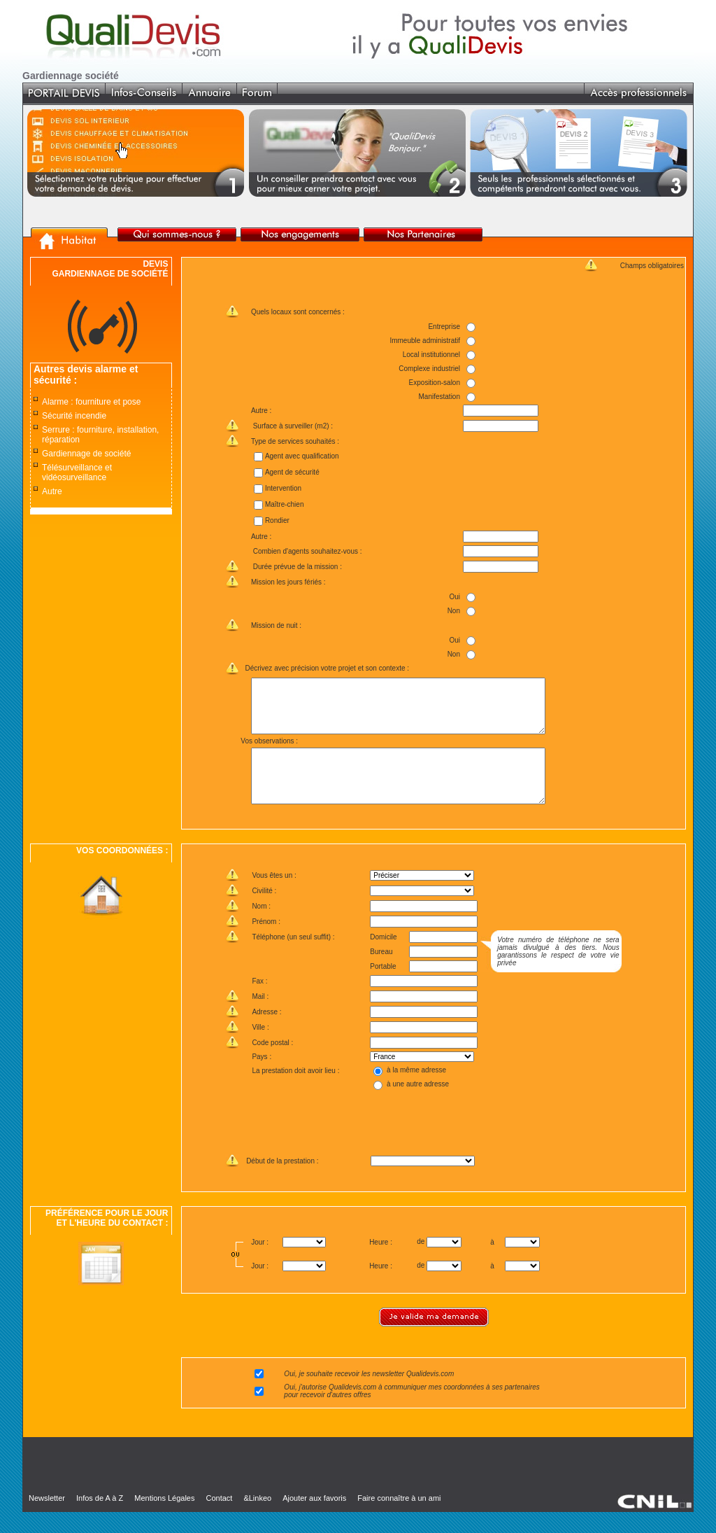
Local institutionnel (430, 354)
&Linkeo (257, 1519)
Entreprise (444, 326)
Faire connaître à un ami (399, 1519)
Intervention (282, 488)
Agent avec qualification (301, 456)
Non (453, 611)
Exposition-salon (433, 382)
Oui (454, 597)
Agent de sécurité (291, 472)
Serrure (56, 430)
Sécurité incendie (74, 416)
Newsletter (47, 1519)
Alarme (55, 402)
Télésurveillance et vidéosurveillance (77, 472)
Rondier (276, 520)
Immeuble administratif (424, 340)
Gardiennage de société (86, 453)
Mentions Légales (164, 1519)
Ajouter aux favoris (314, 1519)
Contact (219, 1519)
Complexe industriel (429, 368)
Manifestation (438, 396)
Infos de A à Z (99, 1519)
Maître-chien (283, 504)
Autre (52, 491)
